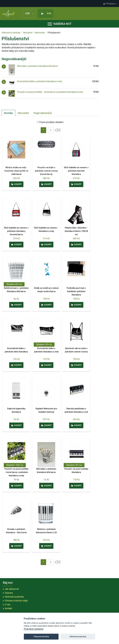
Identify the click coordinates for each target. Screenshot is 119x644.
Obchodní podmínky (14, 596)
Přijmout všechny (41, 637)
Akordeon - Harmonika (34, 32)
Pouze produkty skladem (51, 122)
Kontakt (8, 608)
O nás (7, 604)
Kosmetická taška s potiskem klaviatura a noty (39, 81)
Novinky (8, 113)
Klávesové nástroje (11, 32)
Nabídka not (60, 23)
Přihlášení (110, 3)
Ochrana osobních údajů (16, 600)
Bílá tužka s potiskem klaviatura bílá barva (37, 66)
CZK (29, 13)
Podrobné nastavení (33, 629)
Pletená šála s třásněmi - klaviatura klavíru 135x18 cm (76, 231)
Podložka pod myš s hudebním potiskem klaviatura (76, 291)
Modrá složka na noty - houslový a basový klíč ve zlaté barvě (16, 170)
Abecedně (23, 113)
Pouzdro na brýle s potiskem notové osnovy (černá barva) (46, 170)
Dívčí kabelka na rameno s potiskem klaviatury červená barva (16, 231)
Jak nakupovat (12, 589)
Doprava (9, 593)
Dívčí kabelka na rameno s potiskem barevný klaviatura (76, 170)
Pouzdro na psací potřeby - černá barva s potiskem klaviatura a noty (50, 92)
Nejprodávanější (43, 113)
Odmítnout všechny (77, 637)
